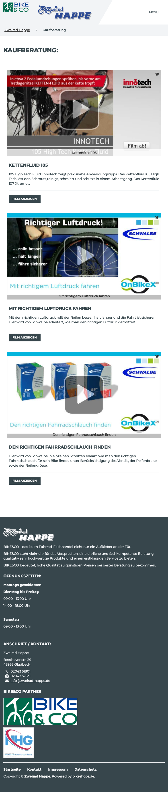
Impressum (58, 769)
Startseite (11, 769)
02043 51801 (20, 671)
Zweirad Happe (17, 30)
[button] (157, 12)
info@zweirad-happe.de (30, 681)
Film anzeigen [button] (24, 199)
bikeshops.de (83, 776)
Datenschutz (85, 769)
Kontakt (34, 769)
